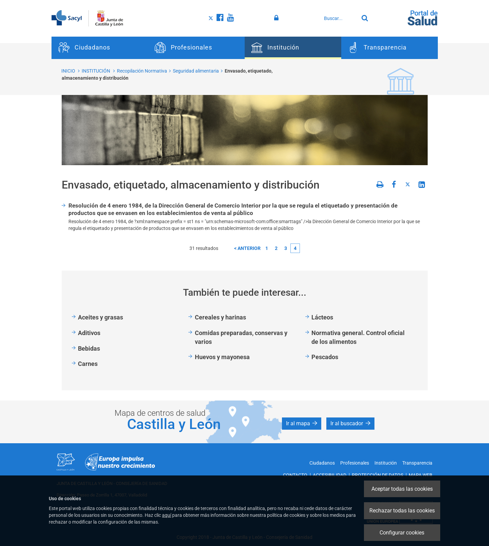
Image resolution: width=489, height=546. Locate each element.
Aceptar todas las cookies (402, 489)
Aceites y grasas (100, 317)
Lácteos (322, 317)
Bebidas (89, 348)
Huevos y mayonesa (222, 356)
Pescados (324, 356)
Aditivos (89, 332)
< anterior (247, 248)
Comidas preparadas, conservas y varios (241, 337)
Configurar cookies (402, 532)
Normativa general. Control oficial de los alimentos (358, 337)
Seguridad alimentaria (196, 71)
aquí (166, 515)
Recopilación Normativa (142, 71)
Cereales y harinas (220, 317)
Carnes (88, 363)
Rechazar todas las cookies (402, 510)
